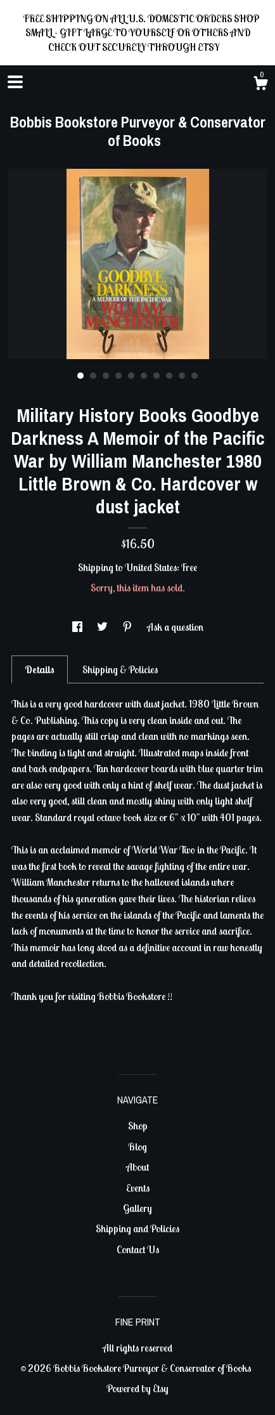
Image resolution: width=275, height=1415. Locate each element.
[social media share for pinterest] (128, 627)
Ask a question (175, 627)
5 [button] (131, 375)
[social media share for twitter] (103, 627)
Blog (137, 1146)
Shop (138, 1125)
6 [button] (144, 375)
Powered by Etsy (137, 1388)
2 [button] (93, 375)
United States (151, 567)
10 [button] (194, 375)
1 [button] (80, 375)
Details (39, 669)
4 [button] (118, 375)
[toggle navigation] (15, 82)
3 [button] (106, 375)
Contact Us (138, 1249)
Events (138, 1187)
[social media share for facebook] (78, 627)
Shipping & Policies (120, 669)
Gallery (137, 1208)
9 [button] (182, 375)
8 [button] (169, 375)
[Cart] (260, 85)
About (137, 1167)
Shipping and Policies (137, 1228)
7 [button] (156, 375)
